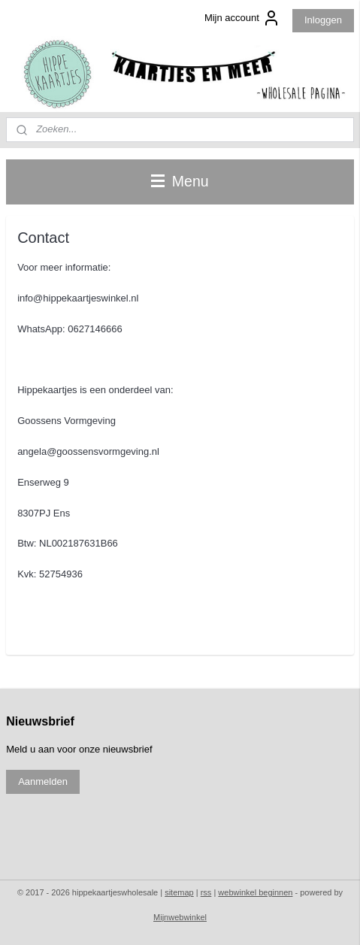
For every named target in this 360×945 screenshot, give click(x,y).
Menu (179, 181)
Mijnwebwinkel (180, 917)
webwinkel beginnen (255, 892)
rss (206, 892)
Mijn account (242, 18)
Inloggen (323, 20)
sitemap (179, 892)
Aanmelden (43, 781)
